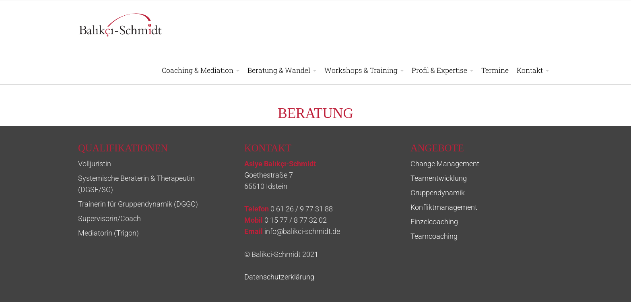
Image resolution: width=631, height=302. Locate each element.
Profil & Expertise (439, 70)
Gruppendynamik (437, 193)
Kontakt (530, 70)
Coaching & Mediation (197, 70)
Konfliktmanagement (443, 207)
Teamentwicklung (438, 178)
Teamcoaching (434, 236)
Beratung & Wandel (278, 70)
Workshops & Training (361, 70)
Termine (495, 70)
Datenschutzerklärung (279, 277)
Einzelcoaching (434, 222)
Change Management (444, 164)
